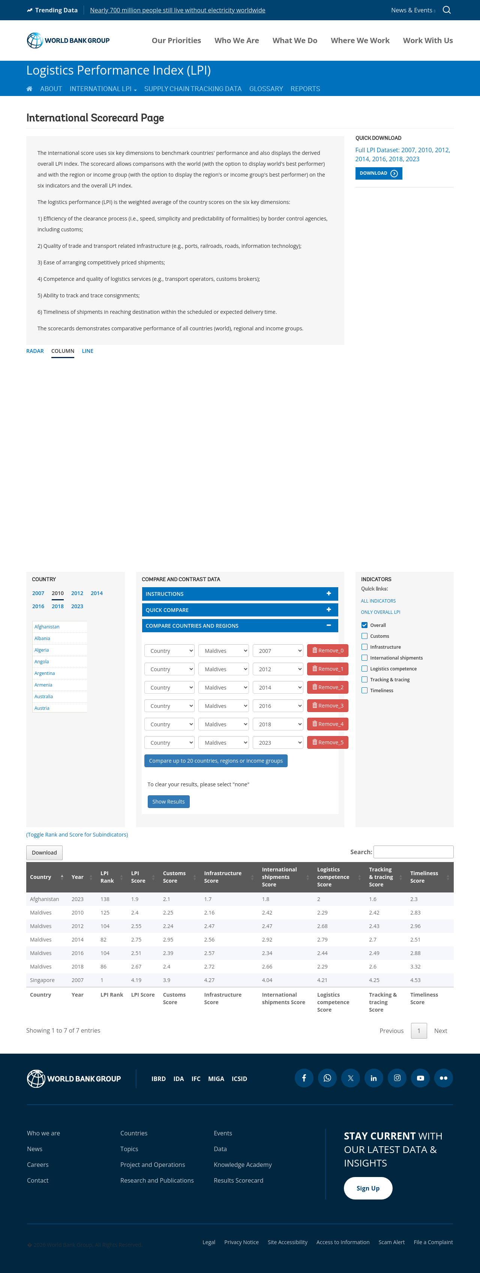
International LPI (103, 89)
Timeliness (381, 690)
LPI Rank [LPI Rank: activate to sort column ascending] (99, 877)
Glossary (266, 89)
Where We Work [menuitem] (360, 40)
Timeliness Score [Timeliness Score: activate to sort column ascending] (426, 877)
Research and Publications (157, 1173)
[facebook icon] (304, 1070)
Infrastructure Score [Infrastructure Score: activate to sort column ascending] (211, 877)
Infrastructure (385, 647)
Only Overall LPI (380, 612)
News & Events (413, 10)
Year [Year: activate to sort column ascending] (73, 876)
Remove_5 (328, 742)
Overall (377, 625)
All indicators (378, 601)
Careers (38, 1157)
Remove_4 (328, 723)
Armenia (43, 685)
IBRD (159, 1071)
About (51, 89)
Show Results (169, 801)
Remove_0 (328, 650)
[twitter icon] (350, 1070)
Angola (41, 661)
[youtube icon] (420, 1070)
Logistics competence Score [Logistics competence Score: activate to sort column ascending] (325, 877)
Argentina (44, 673)
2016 (38, 606)
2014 (97, 593)
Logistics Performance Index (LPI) (118, 70)
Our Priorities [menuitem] (176, 40)
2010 (58, 593)
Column (63, 350)
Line (87, 350)
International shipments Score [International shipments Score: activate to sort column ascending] (269, 877)
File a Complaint (433, 1235)
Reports (305, 89)
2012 (77, 593)
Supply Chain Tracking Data (193, 89)
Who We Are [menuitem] (236, 40)
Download (379, 173)
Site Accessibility (288, 1235)
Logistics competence (393, 669)
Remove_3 (328, 705)
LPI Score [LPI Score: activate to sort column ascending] (129, 877)
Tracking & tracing (389, 679)
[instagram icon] (397, 1070)
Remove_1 (328, 668)
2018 (58, 606)
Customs (379, 636)
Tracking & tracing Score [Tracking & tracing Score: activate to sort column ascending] (379, 877)
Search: (402, 852)
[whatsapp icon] (327, 1070)
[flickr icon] (443, 1070)
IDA (178, 1071)
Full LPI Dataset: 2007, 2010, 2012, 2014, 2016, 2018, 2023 (403, 154)
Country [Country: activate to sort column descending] (40, 876)
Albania (42, 638)
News (34, 1141)
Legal (208, 1235)
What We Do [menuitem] (295, 40)
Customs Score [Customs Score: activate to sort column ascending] (164, 877)
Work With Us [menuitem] (428, 40)
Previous (392, 1023)
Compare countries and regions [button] (192, 625)
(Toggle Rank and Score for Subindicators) (77, 834)
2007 (38, 593)
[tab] (240, 593)
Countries (133, 1126)
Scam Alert (392, 1235)
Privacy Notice (241, 1235)
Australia (43, 696)
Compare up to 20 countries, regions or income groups (216, 760)
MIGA (216, 1071)
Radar (35, 350)
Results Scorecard (238, 1173)
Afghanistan (47, 627)
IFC (196, 1071)
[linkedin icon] (373, 1070)
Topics (129, 1141)
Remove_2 (328, 687)
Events (223, 1126)
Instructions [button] (165, 594)
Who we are (43, 1126)
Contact (37, 1173)
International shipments (396, 658)
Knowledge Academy (243, 1157)
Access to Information (343, 1235)
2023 (77, 606)
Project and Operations (152, 1157)
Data (220, 1141)
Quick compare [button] (167, 610)
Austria (42, 708)
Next (440, 1023)
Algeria (41, 650)
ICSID (239, 1071)
